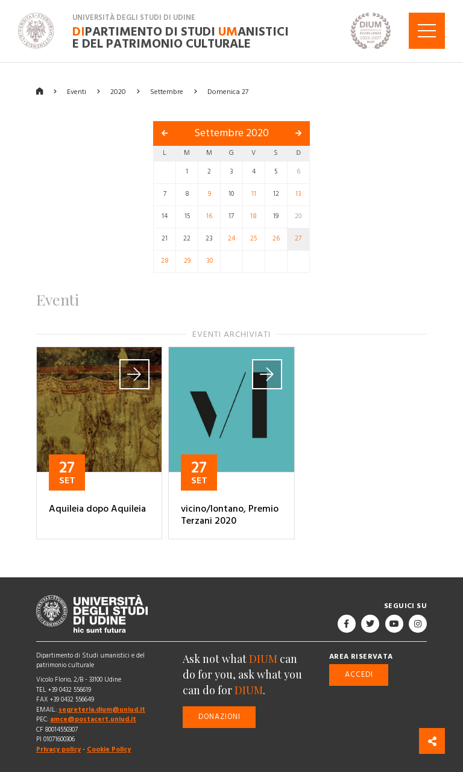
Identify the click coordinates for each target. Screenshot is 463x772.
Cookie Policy (109, 749)
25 (253, 238)
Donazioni (219, 716)
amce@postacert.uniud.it (93, 719)
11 (253, 194)
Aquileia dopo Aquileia (97, 508)
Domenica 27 (227, 91)
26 (276, 238)
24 (231, 238)
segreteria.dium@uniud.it (101, 709)
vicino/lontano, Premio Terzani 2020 (230, 514)
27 (298, 238)
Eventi (76, 91)
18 (253, 216)
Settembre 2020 (231, 133)
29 (187, 261)
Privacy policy (58, 749)
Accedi (359, 674)
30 (209, 261)
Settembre (166, 91)
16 (209, 216)
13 (298, 194)
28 (165, 261)
